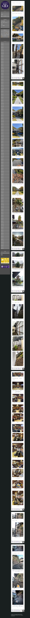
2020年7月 (2, 142)
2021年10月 (2, 121)
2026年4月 (2, 44)
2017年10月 (2, 189)
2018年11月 (2, 171)
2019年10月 (2, 156)
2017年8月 (2, 192)
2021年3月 (2, 130)
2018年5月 (2, 180)
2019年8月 (2, 159)
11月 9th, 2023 (15, 541)
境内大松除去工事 (17, 88)
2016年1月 (2, 221)
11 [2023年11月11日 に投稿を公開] (7, 33)
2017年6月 (2, 195)
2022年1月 (2, 118)
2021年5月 (2, 127)
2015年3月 (2, 236)
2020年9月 (2, 139)
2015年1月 (2, 239)
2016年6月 (2, 213)
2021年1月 (2, 133)
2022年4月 (2, 115)
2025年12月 (2, 50)
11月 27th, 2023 (15, 77)
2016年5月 (2, 215)
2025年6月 (2, 59)
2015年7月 (2, 230)
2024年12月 (2, 68)
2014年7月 (2, 248)
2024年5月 (2, 79)
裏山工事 (14, 520)
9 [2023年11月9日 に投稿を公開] (5, 33)
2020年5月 (2, 145)
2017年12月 (2, 186)
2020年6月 (2, 144)
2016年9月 (2, 209)
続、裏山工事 (15, 302)
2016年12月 (2, 204)
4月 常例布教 (3, 25)
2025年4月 (2, 62)
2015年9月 (2, 227)
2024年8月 (2, 74)
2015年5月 (2, 233)
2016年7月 (2, 212)
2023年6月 (2, 94)
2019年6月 (2, 162)
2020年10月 (2, 138)
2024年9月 (2, 73)
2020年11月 (2, 136)
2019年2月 (2, 168)
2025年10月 (2, 53)
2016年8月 (2, 210)
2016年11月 (2, 206)
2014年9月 (2, 245)
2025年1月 (2, 67)
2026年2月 (2, 47)
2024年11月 (2, 70)
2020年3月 (2, 148)
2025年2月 (2, 65)
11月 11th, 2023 (15, 290)
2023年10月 (2, 88)
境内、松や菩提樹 (17, 258)
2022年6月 (2, 112)
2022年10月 (2, 106)
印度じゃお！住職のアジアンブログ (5, 16)
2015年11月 (2, 224)
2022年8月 (2, 109)
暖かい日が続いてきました (4, 22)
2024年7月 (2, 76)
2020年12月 (2, 135)
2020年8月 (2, 141)
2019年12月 (2, 153)
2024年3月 (2, 82)
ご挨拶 (2, 14)
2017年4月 (2, 198)
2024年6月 (2, 77)
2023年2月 (2, 100)
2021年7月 (2, 124)
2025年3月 (2, 64)
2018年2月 (2, 183)
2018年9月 (2, 174)
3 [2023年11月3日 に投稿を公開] (6, 32)
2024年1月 (2, 85)
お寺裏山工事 (15, 553)
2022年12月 (2, 103)
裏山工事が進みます (17, 14)
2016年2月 (2, 219)
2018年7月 (2, 177)
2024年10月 (2, 71)
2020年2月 (2, 150)
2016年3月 (2, 218)
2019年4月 (2, 165)
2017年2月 (2, 201)
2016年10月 (2, 207)
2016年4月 (2, 216)
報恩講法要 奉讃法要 (17, 379)
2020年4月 (2, 147)
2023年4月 (2, 97)
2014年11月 (2, 242)
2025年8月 (2, 56)
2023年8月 (2, 91)
